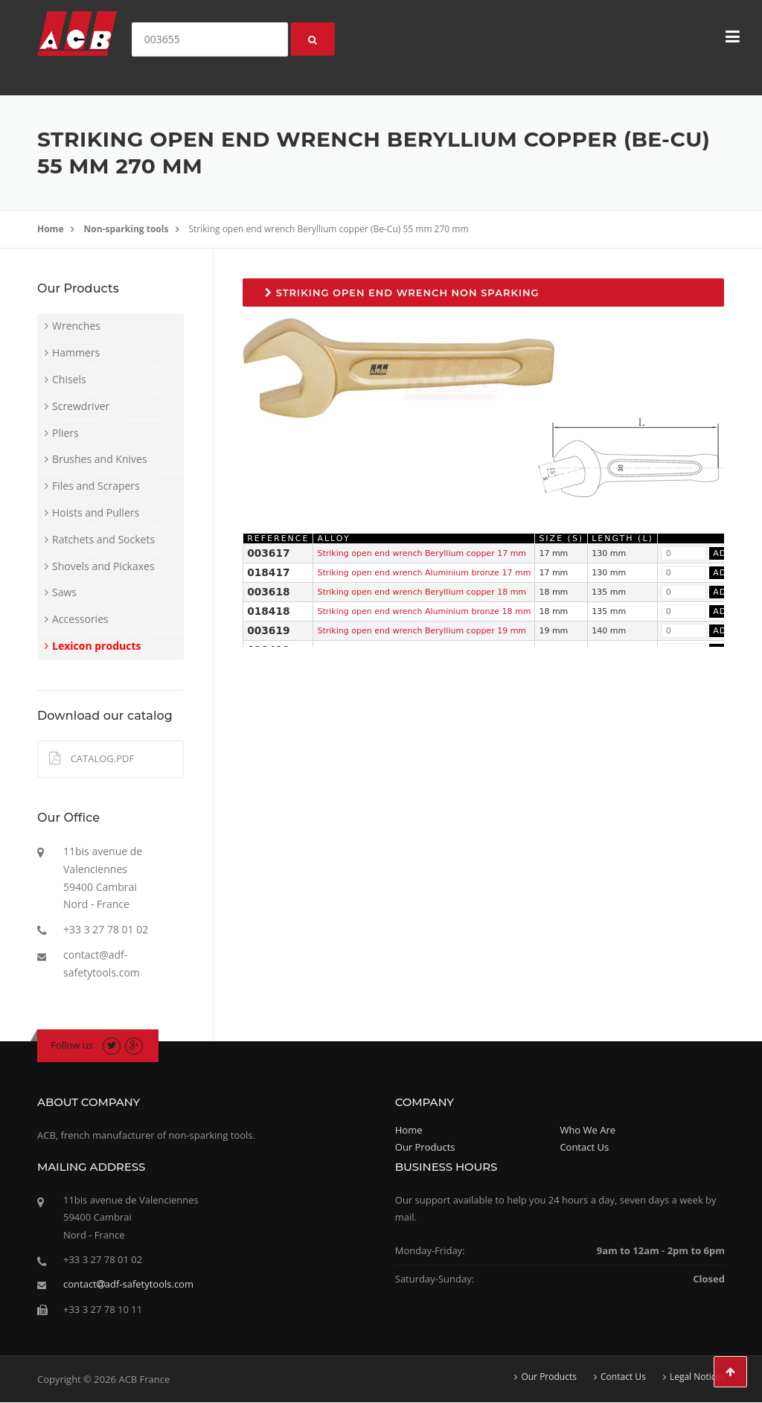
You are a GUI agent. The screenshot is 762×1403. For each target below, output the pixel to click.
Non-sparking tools (126, 229)
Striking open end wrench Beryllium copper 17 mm (421, 553)
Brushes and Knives (99, 459)
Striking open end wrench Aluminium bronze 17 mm (424, 573)
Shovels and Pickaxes (103, 566)
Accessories (80, 619)
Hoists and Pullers (95, 512)
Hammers (76, 352)
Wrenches (76, 326)
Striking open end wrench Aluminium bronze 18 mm (424, 611)
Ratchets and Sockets (103, 539)
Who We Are (587, 1130)
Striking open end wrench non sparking (402, 292)
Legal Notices (697, 1376)
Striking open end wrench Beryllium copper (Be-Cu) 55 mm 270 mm (329, 229)
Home (50, 229)
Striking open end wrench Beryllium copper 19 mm (421, 631)
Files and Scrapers (96, 486)
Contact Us (584, 1147)
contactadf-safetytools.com (128, 1284)
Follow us (72, 1045)
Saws (64, 592)
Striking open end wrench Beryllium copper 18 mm (421, 592)
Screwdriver (80, 406)
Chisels (69, 379)
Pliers (65, 433)
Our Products (425, 1147)
